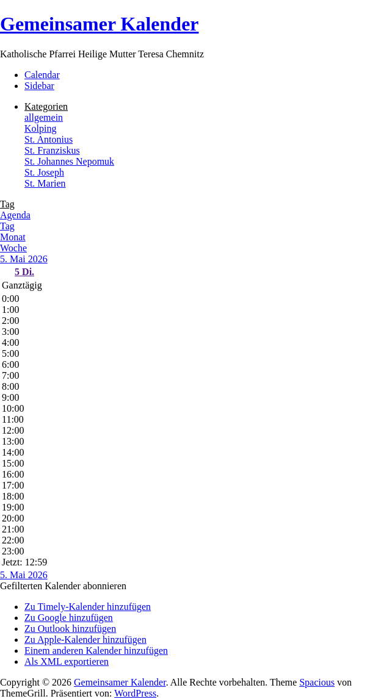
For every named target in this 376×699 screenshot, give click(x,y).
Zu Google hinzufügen (68, 617)
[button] (63, 586)
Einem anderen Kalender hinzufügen (96, 650)
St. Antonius (48, 139)
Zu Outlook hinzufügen (70, 628)
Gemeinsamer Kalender (99, 24)
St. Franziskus (52, 150)
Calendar (42, 75)
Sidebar (39, 86)
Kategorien (46, 106)
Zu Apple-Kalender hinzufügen (85, 639)
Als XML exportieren (66, 661)
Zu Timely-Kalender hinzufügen (87, 606)
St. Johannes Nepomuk (69, 161)
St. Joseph (44, 172)
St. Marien (45, 183)
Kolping (40, 128)
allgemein (43, 117)
